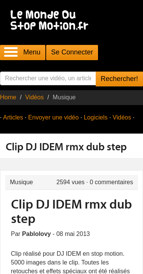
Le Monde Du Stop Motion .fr (51, 20)
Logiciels (96, 117)
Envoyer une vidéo (53, 117)
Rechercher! (119, 79)
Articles (13, 117)
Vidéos (34, 97)
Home (8, 97)
